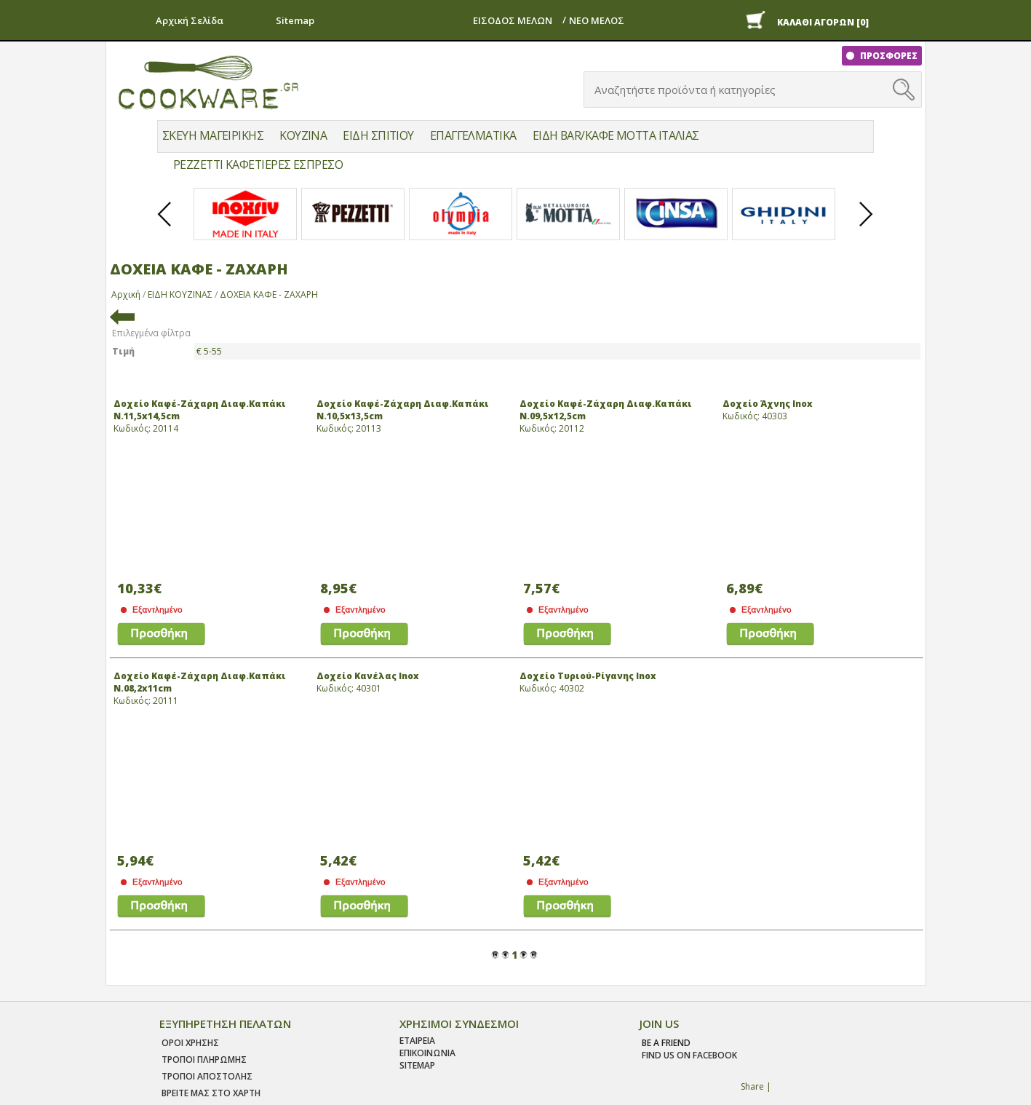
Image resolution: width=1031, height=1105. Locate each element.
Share (752, 1086)
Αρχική (125, 294)
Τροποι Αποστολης (207, 1076)
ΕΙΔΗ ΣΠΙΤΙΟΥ (378, 135)
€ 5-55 (209, 351)
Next (866, 226)
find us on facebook (689, 1055)
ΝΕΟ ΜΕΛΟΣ (596, 20)
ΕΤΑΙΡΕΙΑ (417, 1040)
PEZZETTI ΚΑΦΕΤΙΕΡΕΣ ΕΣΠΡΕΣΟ (258, 165)
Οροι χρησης (190, 1043)
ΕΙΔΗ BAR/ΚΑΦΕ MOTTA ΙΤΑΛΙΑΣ (616, 135)
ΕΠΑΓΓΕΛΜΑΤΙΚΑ (473, 135)
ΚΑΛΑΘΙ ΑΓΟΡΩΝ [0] (823, 22)
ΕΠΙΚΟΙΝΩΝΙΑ (427, 1053)
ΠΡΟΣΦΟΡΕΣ (887, 55)
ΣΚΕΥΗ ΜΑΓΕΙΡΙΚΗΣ (212, 135)
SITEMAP (417, 1065)
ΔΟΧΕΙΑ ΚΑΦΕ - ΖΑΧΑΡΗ (269, 294)
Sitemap (295, 20)
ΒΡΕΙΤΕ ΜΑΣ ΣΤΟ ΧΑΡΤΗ (211, 1093)
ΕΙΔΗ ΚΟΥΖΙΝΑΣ (180, 294)
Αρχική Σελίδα (189, 20)
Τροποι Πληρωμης (204, 1059)
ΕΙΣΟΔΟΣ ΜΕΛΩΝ (512, 20)
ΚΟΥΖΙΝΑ (303, 135)
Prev (165, 226)
